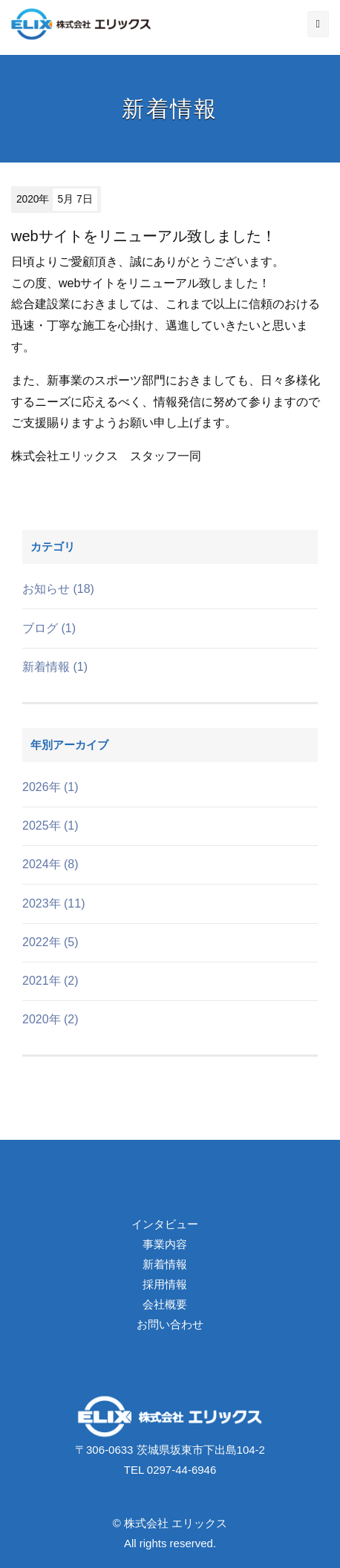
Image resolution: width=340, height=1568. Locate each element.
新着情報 (165, 1264)
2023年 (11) (53, 903)
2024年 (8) (50, 864)
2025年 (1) (50, 825)
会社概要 (165, 1304)
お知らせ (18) (58, 589)
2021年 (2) (50, 980)
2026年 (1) (50, 787)
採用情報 (165, 1284)
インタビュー (164, 1224)
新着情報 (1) (55, 666)
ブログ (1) (49, 628)
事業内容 (165, 1244)
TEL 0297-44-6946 (170, 1469)
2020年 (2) (50, 1019)
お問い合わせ (170, 1324)
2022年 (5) (50, 942)
